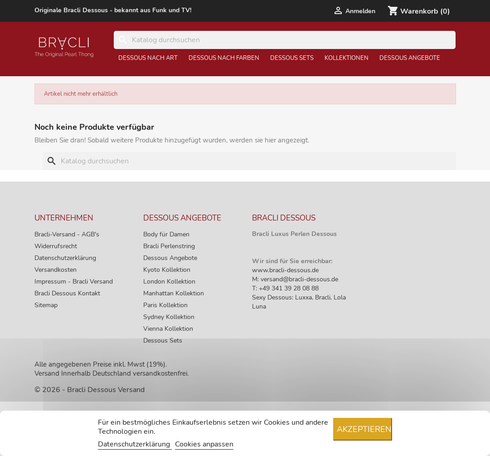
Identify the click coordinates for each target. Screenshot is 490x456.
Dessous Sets (292, 58)
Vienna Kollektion (168, 328)
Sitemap (46, 305)
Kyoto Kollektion (166, 269)
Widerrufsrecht (55, 246)
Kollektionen (347, 58)
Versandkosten (55, 269)
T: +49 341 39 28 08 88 (285, 288)
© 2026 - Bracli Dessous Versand (89, 390)
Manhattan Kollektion (173, 293)
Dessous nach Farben (224, 58)
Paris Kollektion (165, 305)
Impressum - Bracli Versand (73, 281)
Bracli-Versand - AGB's (66, 234)
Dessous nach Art (148, 58)
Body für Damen (166, 234)
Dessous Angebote (409, 58)
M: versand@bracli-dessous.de (295, 279)
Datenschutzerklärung (65, 258)
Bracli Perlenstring (169, 246)
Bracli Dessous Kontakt (67, 293)
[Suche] (285, 40)
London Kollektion (169, 281)
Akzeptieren (364, 429)
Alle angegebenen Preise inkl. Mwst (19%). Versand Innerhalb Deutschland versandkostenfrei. (111, 369)
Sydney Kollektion (168, 317)
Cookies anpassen (204, 444)
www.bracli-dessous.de (285, 270)
